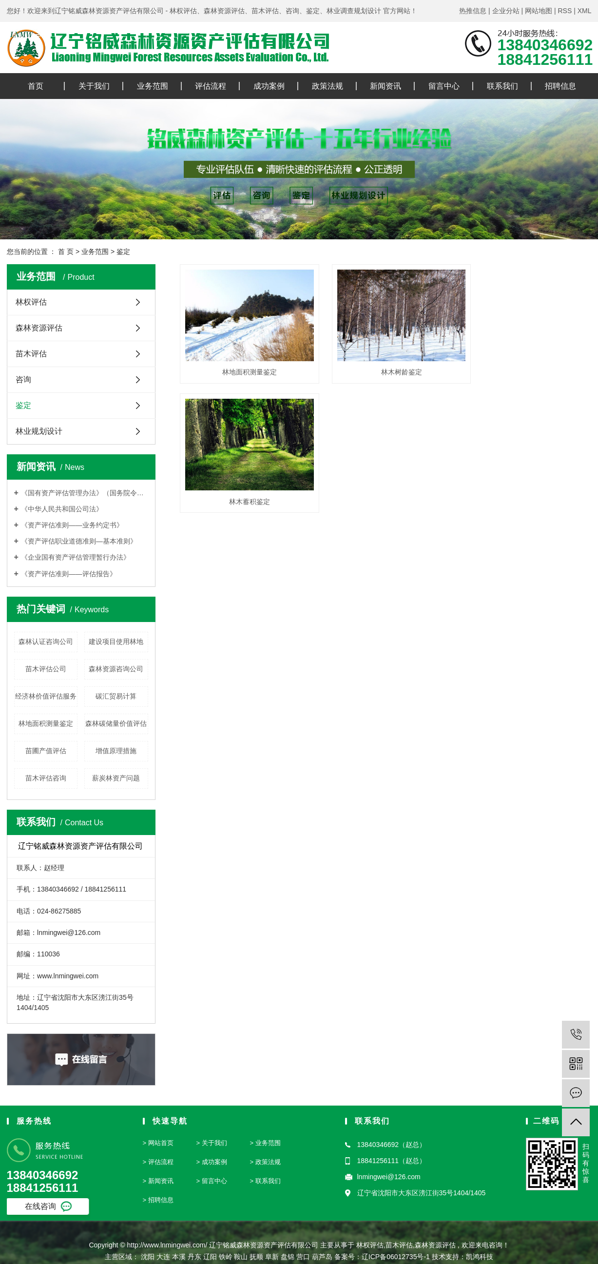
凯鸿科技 (479, 1257)
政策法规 (327, 86)
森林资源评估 (39, 328)
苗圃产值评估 (45, 751)
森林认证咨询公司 (46, 641)
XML (585, 11)
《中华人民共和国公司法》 (62, 509)
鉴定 (123, 251)
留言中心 (444, 86)
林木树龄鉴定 (385, 365)
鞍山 (241, 1257)
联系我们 (502, 86)
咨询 (23, 379)
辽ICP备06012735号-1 (396, 1257)
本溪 (179, 1257)
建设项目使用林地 (116, 641)
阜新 (272, 1257)
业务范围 (152, 86)
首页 (35, 86)
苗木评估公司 (45, 669)
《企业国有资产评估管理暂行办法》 (75, 557)
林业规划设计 (39, 431)
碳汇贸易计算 (116, 696)
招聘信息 (560, 86)
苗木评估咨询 (45, 778)
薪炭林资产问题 (116, 778)
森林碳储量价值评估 (116, 723)
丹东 (194, 1257)
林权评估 (31, 302)
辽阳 (210, 1257)
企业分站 (506, 11)
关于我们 (94, 86)
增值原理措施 (116, 751)
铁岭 (225, 1257)
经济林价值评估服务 (46, 696)
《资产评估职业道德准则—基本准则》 (79, 541)
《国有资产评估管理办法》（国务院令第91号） (84, 493)
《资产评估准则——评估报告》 (68, 574)
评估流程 (210, 86)
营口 (303, 1257)
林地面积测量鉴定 (46, 723)
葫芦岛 (322, 1257)
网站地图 (538, 11)
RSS (565, 11)
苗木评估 (31, 354)
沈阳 (147, 1257)
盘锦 (287, 1257)
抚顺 (256, 1257)
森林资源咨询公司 (116, 669)
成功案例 (269, 86)
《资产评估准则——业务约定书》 (72, 525)
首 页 (66, 251)
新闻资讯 (385, 86)
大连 (163, 1257)
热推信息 (472, 11)
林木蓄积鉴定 (526, 365)
